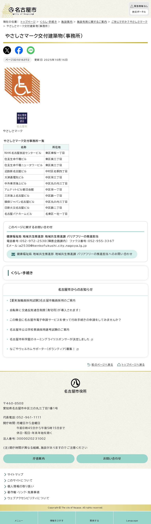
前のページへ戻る (102, 364)
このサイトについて (20, 480)
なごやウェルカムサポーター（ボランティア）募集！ (44, 349)
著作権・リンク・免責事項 (23, 492)
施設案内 (67, 21)
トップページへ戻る (133, 364)
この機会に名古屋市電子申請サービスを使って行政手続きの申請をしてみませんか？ (66, 319)
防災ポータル (139, 12)
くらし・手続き (48, 21)
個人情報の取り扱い (20, 486)
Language (132, 521)
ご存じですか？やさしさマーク (129, 21)
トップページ (28, 21)
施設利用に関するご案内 (92, 21)
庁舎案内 (39, 458)
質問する (94, 521)
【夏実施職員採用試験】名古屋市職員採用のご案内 (43, 300)
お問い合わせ (112, 458)
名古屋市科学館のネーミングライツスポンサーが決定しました (51, 339)
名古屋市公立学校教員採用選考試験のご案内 (40, 329)
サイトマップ (15, 474)
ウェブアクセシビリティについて (28, 498)
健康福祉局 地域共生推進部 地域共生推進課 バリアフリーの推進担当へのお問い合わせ (75, 254)
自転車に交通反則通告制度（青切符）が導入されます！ (45, 310)
